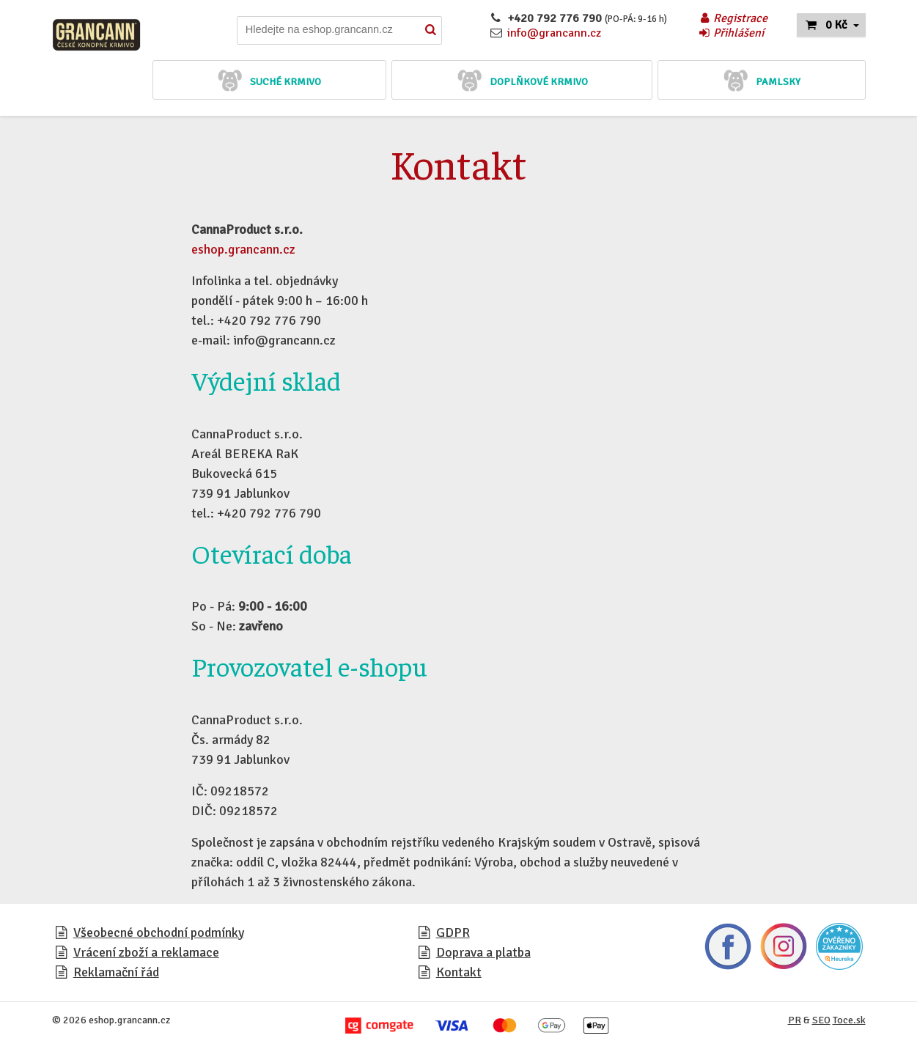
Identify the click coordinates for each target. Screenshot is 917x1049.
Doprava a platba (483, 952)
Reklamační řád (116, 972)
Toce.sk (849, 1020)
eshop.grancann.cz (243, 249)
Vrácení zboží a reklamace (146, 952)
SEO (821, 1020)
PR (794, 1020)
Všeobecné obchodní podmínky (158, 932)
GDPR (453, 932)
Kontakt (459, 972)
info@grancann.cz (554, 33)
